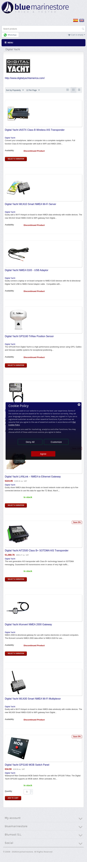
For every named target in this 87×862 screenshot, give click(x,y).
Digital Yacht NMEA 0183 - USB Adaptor (26, 270)
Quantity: (8, 791)
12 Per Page (33, 90)
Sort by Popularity (15, 90)
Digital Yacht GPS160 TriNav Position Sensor (29, 336)
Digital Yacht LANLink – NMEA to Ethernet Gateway (33, 476)
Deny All (30, 442)
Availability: (9, 150)
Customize (56, 442)
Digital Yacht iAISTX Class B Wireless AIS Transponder (35, 130)
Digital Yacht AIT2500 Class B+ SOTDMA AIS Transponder (36, 550)
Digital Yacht (10, 138)
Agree (43, 454)
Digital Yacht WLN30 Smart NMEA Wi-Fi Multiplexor (33, 698)
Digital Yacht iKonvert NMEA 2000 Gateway (28, 624)
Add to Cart (13, 798)
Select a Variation (16, 159)
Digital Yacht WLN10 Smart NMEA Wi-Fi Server (30, 204)
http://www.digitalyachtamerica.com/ (25, 78)
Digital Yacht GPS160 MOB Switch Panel (27, 764)
